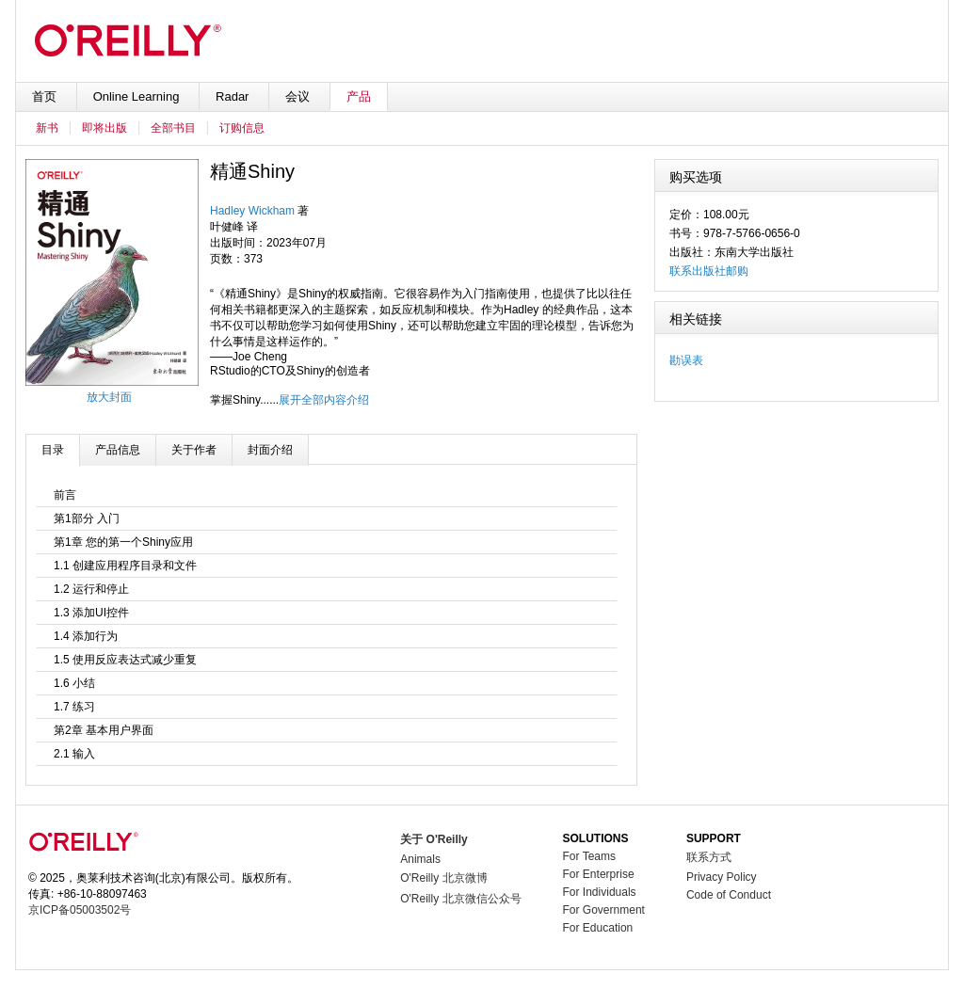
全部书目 (173, 128)
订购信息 (242, 128)
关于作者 (194, 449)
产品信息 (117, 449)
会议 (299, 96)
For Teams (589, 856)
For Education (598, 927)
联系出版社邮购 (708, 271)
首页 (46, 96)
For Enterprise (599, 874)
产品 (358, 96)
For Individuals (599, 892)
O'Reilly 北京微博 (443, 878)
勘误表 (686, 360)
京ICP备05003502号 (79, 910)
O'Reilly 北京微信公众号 (460, 898)
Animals (420, 859)
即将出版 (104, 128)
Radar (234, 96)
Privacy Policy (721, 877)
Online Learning (138, 96)
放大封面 (109, 397)
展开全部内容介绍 (324, 400)
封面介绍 (270, 449)
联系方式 (708, 857)
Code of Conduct (728, 894)
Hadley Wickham (252, 210)
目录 (52, 449)
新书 (47, 128)
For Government (604, 910)
